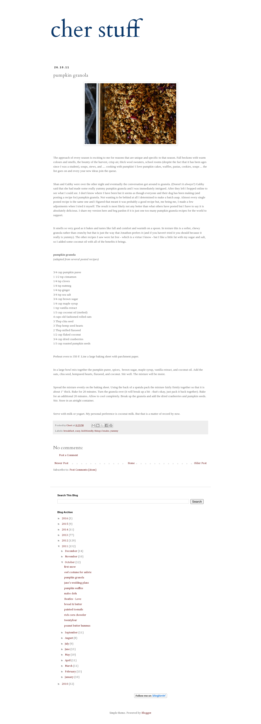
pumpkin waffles (73, 588)
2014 (65, 529)
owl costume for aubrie (77, 572)
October (70, 562)
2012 (65, 540)
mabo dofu (70, 593)
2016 (65, 518)
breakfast (69, 431)
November (71, 556)
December (71, 551)
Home (131, 463)
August (69, 638)
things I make (101, 431)
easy (77, 431)
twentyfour (70, 620)
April (68, 660)
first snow (70, 567)
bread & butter (73, 604)
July (67, 644)
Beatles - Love (72, 599)
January (69, 677)
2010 (65, 684)
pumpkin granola (74, 577)
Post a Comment (68, 455)
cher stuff (95, 29)
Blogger (146, 713)
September (71, 632)
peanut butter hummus (77, 625)
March (69, 666)
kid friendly (87, 431)
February (71, 671)
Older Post (200, 463)
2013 (65, 535)
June (67, 649)
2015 (65, 524)
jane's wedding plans (76, 583)
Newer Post (61, 463)
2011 (65, 546)
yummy (114, 431)
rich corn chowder (75, 615)
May (68, 654)
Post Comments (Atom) (82, 470)
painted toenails (73, 609)
